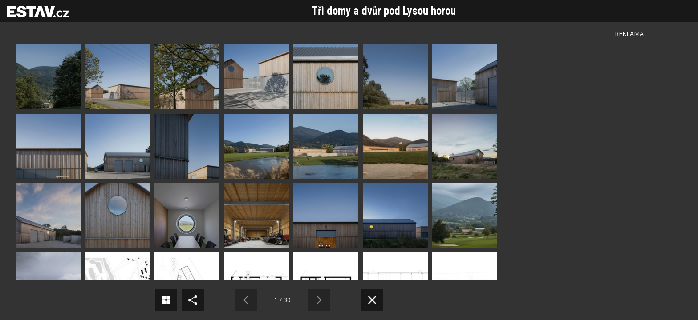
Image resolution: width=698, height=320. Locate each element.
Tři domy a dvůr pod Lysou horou (384, 10)
